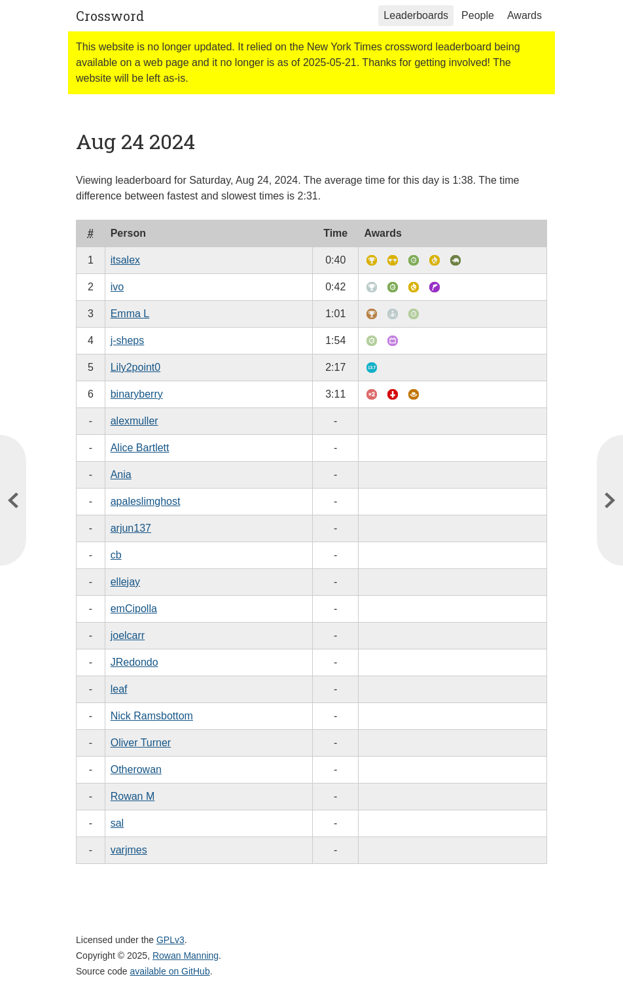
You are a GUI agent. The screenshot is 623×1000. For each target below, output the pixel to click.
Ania (121, 474)
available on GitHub (170, 971)
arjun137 (131, 528)
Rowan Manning (185, 955)
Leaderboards (415, 15)
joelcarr (128, 635)
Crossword (110, 15)
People (477, 15)
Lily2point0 (136, 367)
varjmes (129, 849)
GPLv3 (170, 940)
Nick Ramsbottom (152, 715)
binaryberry (137, 394)
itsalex (125, 260)
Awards (524, 15)
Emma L (130, 313)
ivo (117, 286)
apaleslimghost (146, 501)
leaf (119, 689)
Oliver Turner (141, 742)
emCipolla (134, 608)
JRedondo (134, 662)
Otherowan (136, 769)
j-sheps (128, 340)
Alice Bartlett (140, 447)
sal (117, 823)
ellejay (125, 581)
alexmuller (134, 420)
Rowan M (133, 796)
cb (116, 554)
